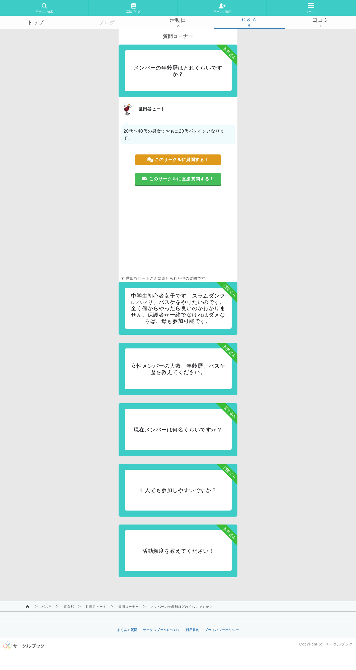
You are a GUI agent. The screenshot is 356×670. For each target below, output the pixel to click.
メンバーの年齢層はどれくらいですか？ (182, 607)
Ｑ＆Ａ (249, 19)
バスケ (46, 607)
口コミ (320, 20)
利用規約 (192, 630)
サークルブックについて (162, 630)
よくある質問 (127, 630)
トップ (35, 22)
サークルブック (339, 644)
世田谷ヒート (96, 607)
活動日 (178, 20)
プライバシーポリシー (222, 630)
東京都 (69, 607)
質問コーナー (128, 607)
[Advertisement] (178, 231)
